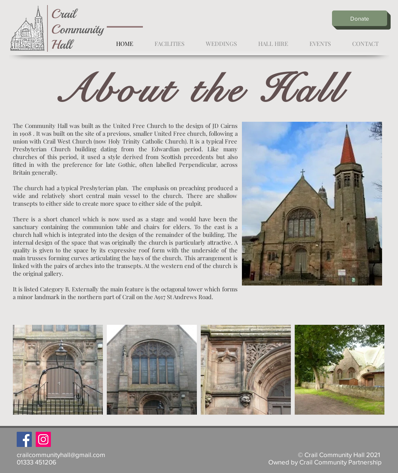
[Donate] (359, 18)
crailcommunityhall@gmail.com (61, 454)
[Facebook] (24, 439)
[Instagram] (43, 439)
